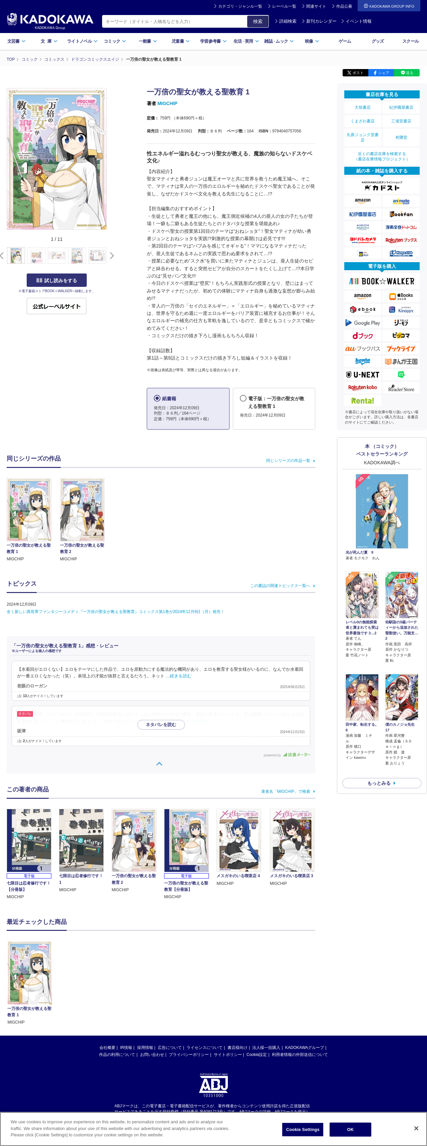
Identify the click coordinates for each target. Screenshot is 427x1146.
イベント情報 (356, 21)
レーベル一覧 (284, 6)
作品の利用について (117, 1054)
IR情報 (126, 1047)
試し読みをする (56, 280)
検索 (258, 21)
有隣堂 (401, 137)
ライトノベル (82, 41)
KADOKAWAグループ (304, 1047)
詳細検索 (286, 21)
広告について (170, 1047)
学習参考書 (213, 41)
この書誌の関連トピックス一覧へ (280, 585)
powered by (287, 755)
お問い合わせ (152, 1054)
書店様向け (238, 1047)
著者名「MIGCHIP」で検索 (285, 791)
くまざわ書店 (363, 121)
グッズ (378, 41)
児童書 (180, 41)
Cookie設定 (257, 1054)
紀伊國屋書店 (401, 107)
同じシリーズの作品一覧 (288, 460)
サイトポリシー (228, 1054)
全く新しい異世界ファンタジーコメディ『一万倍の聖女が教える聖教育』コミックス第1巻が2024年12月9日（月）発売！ (116, 611)
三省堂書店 (401, 121)
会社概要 (107, 1047)
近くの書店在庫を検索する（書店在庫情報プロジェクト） (382, 156)
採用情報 (145, 1047)
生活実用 (246, 41)
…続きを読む (179, 676)
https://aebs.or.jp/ (189, 1117)
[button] (110, 255)
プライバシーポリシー (189, 1054)
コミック (115, 41)
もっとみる (379, 765)
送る (409, 73)
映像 (312, 41)
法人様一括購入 (266, 1047)
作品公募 (344, 6)
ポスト (358, 73)
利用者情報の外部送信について (300, 1054)
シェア (383, 73)
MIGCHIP (167, 103)
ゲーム (345, 41)
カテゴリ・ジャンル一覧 (240, 6)
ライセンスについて (204, 1047)
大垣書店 (363, 107)
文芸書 (16, 41)
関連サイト (316, 6)
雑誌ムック (279, 41)
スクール (410, 41)
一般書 (148, 41)
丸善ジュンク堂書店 (363, 137)
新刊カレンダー (319, 21)
